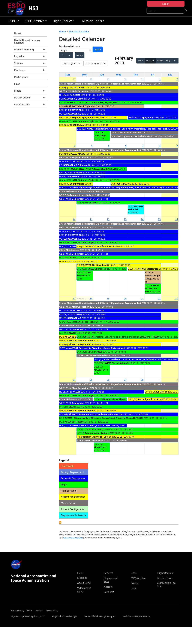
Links (17, 84)
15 (159, 219)
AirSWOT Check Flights (80, 106)
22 (159, 298)
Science (29, 64)
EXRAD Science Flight (98, 268)
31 (142, 79)
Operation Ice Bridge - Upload (96, 436)
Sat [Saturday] (170, 74)
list (175, 60)
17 (74, 298)
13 (125, 219)
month (150, 60)
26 (108, 379)
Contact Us (144, 616)
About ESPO (84, 583)
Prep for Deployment (82, 117)
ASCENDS (121, 183)
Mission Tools (92, 21)
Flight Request (63, 21)
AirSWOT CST (100, 447)
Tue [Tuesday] (102, 74)
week (160, 60)
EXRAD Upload (77, 125)
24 (74, 379)
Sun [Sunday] (67, 74)
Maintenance (124, 132)
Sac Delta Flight (100, 134)
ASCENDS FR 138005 (92, 351)
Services (108, 573)
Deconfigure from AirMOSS (151, 399)
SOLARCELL (90, 202)
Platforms (29, 70)
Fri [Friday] (152, 74)
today (79, 55)
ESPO (13, 21)
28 (91, 79)
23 (176, 298)
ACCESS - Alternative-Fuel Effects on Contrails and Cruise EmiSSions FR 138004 (121, 336)
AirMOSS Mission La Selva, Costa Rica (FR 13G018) (129, 359)
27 (74, 79)
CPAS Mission (84, 274)
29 (108, 79)
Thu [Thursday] (136, 74)
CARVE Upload (160, 391)
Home (17, 33)
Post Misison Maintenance (94, 355)
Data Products (29, 98)
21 (142, 298)
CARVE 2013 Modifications (98, 246)
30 (125, 79)
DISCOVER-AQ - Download (94, 265)
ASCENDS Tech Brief (135, 208)
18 (91, 298)
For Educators (29, 105)
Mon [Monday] (84, 74)
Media (29, 91)
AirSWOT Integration (148, 268)
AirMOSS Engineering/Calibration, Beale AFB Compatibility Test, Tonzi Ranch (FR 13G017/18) (133, 128)
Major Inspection (80, 91)
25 (91, 379)
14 (142, 219)
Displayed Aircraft (69, 46)
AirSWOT (98, 369)
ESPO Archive (35, 21)
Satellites (109, 592)
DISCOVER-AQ (75, 110)
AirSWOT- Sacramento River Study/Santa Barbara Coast (97, 348)
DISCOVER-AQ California (75, 98)
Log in (165, 3)
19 (108, 298)
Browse (135, 583)
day (168, 60)
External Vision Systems (98, 429)
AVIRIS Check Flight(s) (116, 363)
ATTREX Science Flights (84, 121)
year (140, 60)
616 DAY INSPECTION (92, 440)
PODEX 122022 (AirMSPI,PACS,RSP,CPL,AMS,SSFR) (94, 102)
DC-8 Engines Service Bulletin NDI (133, 136)
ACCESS (76, 95)
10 (74, 219)
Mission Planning (29, 50)
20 (125, 298)
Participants (21, 77)
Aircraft (108, 586)
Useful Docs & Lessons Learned (27, 41)
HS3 (33, 8)
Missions (82, 577)
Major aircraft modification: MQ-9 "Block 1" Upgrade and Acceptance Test (104, 83)
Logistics (29, 57)
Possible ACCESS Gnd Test (152, 288)
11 (91, 219)
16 (176, 219)
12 (108, 219)
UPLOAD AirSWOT (78, 87)
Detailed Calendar (79, 31)
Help (133, 588)
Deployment (147, 117)
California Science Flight (112, 399)
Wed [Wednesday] (118, 74)
